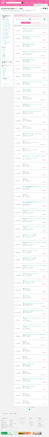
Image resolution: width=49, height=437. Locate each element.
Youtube (31, 423)
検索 (26, 22)
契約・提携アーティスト (41, 424)
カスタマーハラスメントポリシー (14, 427)
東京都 (2, 10)
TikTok (31, 426)
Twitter (45, 8)
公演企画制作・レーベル (41, 426)
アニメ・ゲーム (29, 5)
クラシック (21, 5)
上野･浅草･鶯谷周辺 (6, 34)
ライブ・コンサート (4, 5)
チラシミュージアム (22, 423)
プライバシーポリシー (4, 423)
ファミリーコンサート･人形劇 (7, 79)
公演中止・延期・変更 (13, 423)
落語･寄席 (4, 70)
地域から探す (27, 2)
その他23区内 (5, 43)
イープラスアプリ (22, 420)
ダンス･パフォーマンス (6, 83)
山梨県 (4, 58)
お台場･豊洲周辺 (5, 38)
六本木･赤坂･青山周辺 (6, 26)
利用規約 (2, 420)
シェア (43, 8)
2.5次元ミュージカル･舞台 (6, 77)
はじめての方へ (12, 426)
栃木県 (4, 50)
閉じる (47, 4)
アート (25, 5)
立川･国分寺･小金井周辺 (6, 42)
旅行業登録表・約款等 (4, 427)
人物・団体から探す (39, 2)
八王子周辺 (4, 40)
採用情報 (39, 423)
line (47, 8)
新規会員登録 (11, 420)
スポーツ (9, 5)
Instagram (31, 424)
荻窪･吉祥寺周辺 (5, 30)
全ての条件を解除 (36, 22)
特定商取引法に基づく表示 (4, 424)
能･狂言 (4, 74)
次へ (34, 409)
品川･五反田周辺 (5, 32)
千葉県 (4, 54)
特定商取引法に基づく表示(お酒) (5, 426)
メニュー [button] (46, 2)
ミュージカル (5, 69)
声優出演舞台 (5, 10)
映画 (32, 5)
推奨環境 (11, 424)
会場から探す (33, 2)
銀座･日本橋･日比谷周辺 (6, 23)
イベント (12, 5)
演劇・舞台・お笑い (17, 5)
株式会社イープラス (40, 420)
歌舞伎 (4, 73)
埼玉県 (4, 53)
